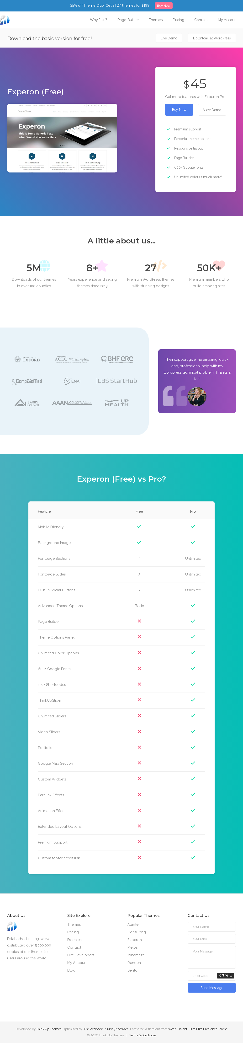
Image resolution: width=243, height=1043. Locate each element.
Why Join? (98, 20)
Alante (132, 924)
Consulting (136, 932)
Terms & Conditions (142, 1035)
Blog (71, 970)
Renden (134, 963)
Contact (201, 20)
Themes (156, 20)
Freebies (74, 940)
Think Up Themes (48, 1029)
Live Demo (169, 38)
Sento (132, 970)
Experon (134, 940)
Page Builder (128, 20)
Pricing (178, 20)
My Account (228, 20)
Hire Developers (80, 955)
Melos (132, 947)
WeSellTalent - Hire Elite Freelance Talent (197, 1029)
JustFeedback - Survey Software (106, 1029)
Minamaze (136, 955)
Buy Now (163, 5)
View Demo (212, 110)
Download (212, 38)
